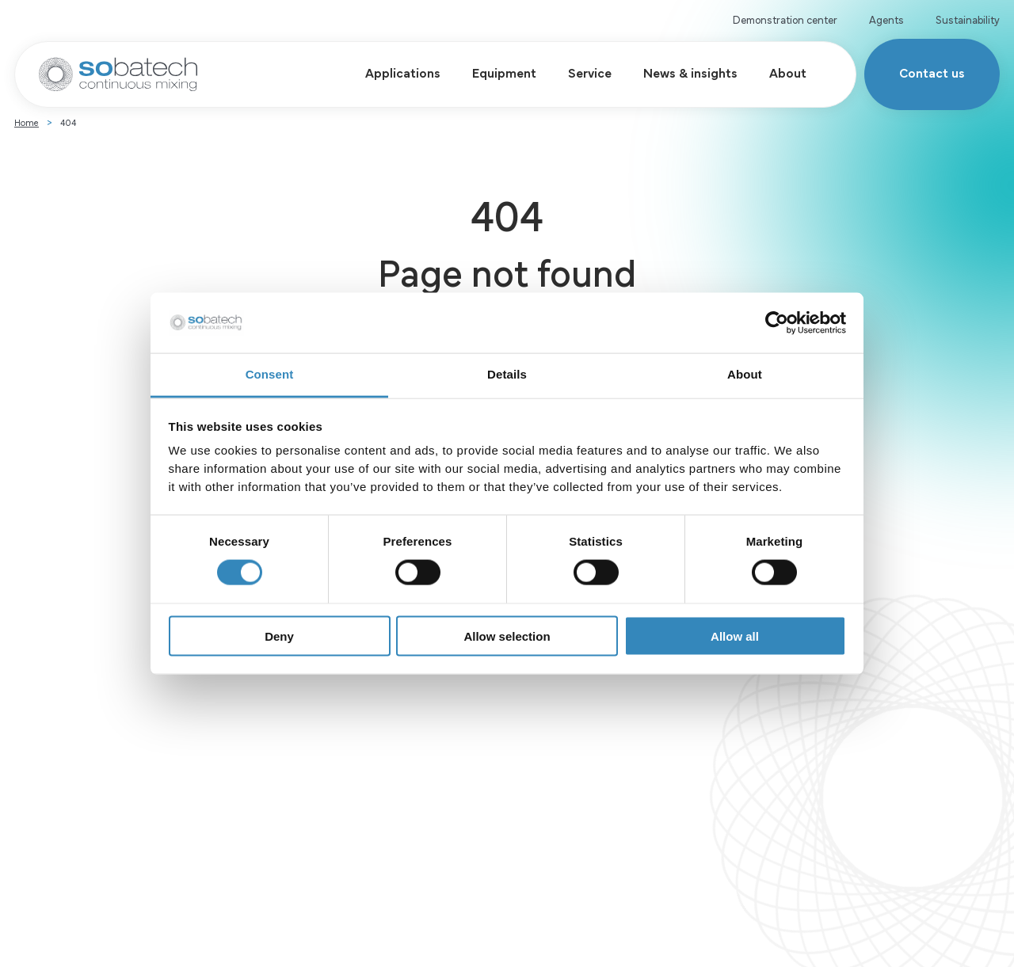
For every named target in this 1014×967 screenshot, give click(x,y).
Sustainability (968, 19)
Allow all (735, 635)
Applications (391, 72)
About (776, 72)
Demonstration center (785, 19)
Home (26, 134)
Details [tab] (507, 374)
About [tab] (744, 374)
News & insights (678, 72)
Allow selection (506, 635)
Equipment (492, 72)
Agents (886, 19)
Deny (279, 635)
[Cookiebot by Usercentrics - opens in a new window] (776, 323)
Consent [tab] (270, 374)
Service (578, 72)
